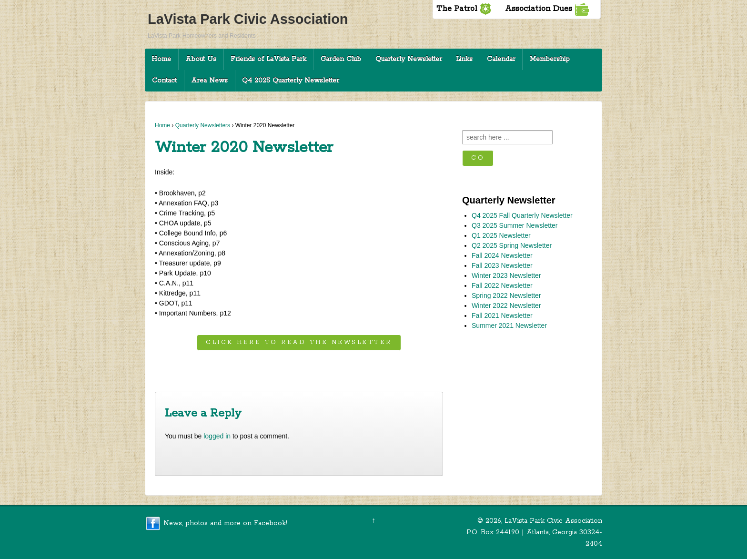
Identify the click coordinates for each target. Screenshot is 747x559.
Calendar (501, 59)
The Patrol (463, 9)
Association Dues (547, 9)
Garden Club (341, 59)
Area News (209, 80)
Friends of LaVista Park (268, 59)
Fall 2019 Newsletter (194, 368)
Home (161, 59)
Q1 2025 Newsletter (501, 235)
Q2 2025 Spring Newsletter (512, 245)
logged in (217, 436)
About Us (200, 59)
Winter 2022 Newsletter (506, 305)
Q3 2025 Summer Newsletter (515, 225)
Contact (164, 80)
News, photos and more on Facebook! (225, 522)
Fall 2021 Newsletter (502, 315)
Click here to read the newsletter (299, 342)
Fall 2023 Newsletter (502, 265)
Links (464, 59)
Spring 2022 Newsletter (506, 295)
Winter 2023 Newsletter (506, 275)
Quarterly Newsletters (202, 125)
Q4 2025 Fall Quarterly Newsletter (522, 215)
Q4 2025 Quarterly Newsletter (290, 80)
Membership (550, 59)
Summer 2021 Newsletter (509, 325)
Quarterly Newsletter (408, 59)
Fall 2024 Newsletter (502, 255)
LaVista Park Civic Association (248, 19)
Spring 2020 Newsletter (400, 368)
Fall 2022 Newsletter (502, 285)
